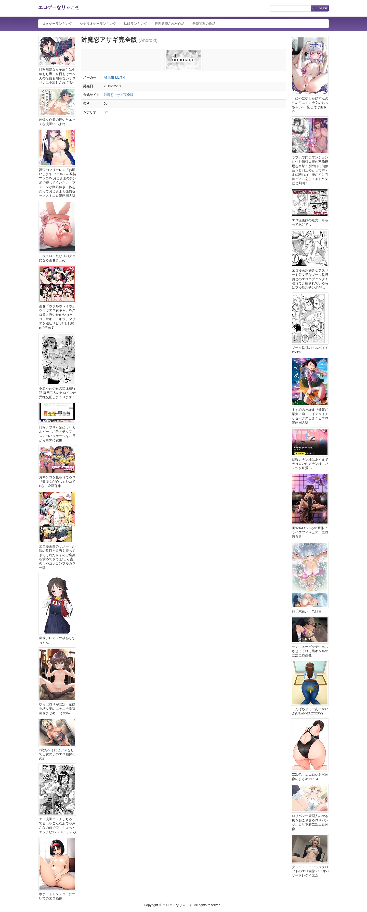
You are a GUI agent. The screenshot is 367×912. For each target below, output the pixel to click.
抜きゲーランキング (57, 24)
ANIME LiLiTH (114, 77)
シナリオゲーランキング (98, 24)
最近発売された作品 (170, 24)
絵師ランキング (135, 24)
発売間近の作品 (203, 24)
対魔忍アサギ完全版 (119, 95)
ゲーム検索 (319, 8)
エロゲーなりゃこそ (59, 7)
